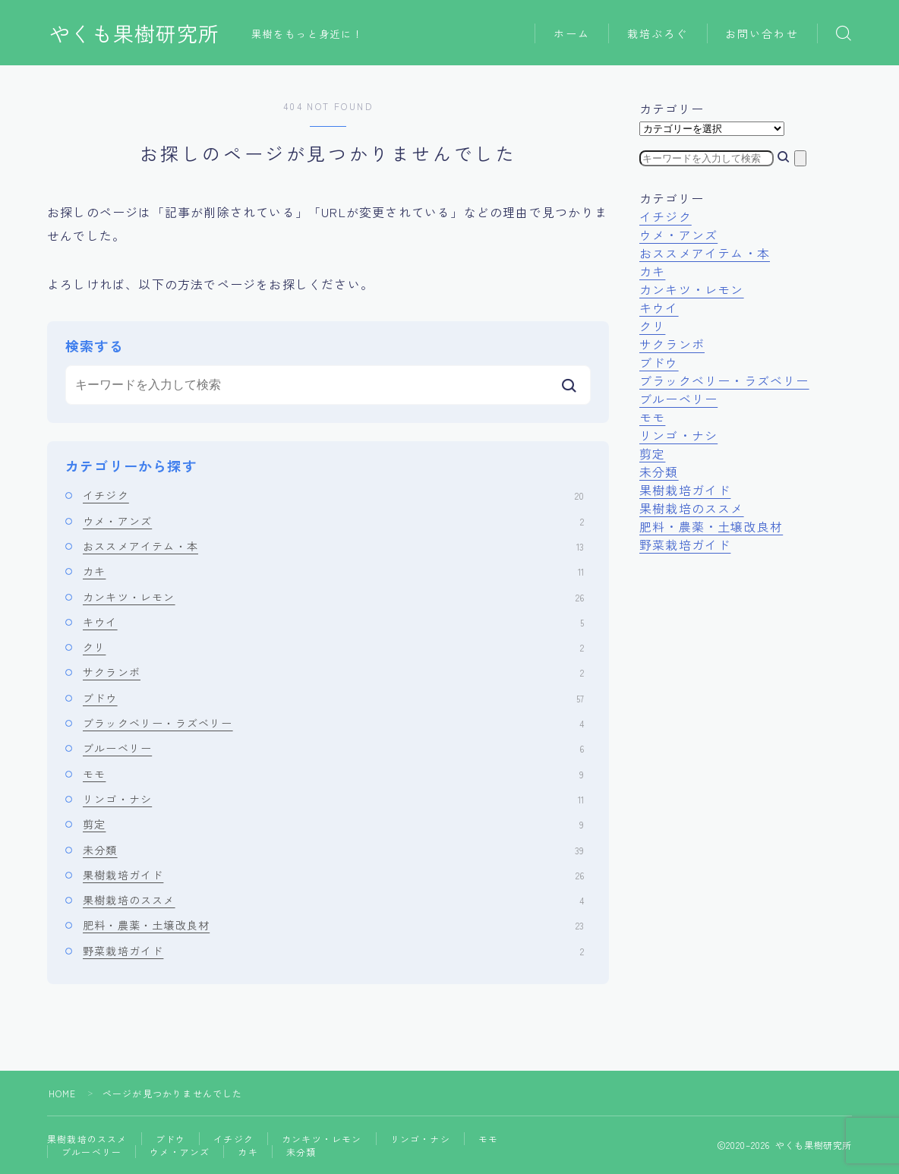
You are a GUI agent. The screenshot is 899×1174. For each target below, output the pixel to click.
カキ (333, 571)
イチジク (333, 495)
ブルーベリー (333, 748)
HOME (63, 1093)
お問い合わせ (762, 33)
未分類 (333, 849)
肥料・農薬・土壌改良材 (333, 925)
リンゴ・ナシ (333, 798)
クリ (333, 647)
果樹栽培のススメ (333, 899)
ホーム (572, 33)
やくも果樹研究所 (134, 33)
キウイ (333, 622)
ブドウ (333, 697)
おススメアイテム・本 (333, 546)
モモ (333, 773)
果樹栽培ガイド (333, 874)
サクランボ (333, 672)
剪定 (333, 824)
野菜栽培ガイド (333, 950)
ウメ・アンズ (333, 521)
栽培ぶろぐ (658, 33)
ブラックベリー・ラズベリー (333, 723)
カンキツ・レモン (333, 596)
